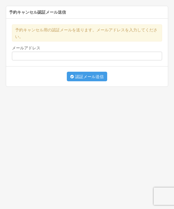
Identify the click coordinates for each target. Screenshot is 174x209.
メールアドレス (26, 48)
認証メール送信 (87, 76)
